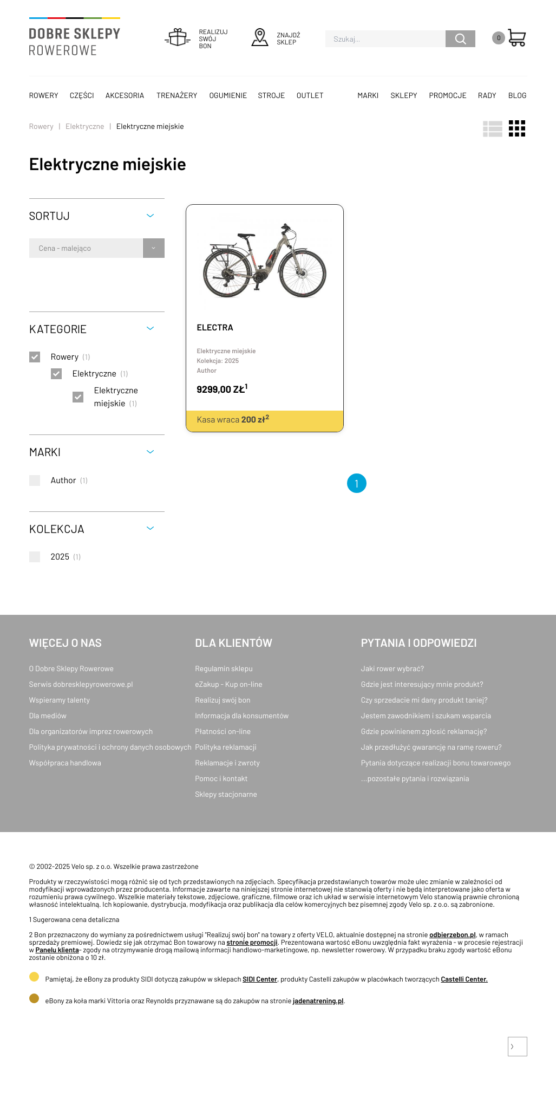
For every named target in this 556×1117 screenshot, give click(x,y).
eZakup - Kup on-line (229, 684)
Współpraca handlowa (65, 762)
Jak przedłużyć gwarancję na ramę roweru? (431, 746)
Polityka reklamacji (226, 746)
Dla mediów (48, 715)
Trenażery (176, 95)
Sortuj (49, 215)
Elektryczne (85, 126)
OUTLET (310, 95)
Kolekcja (56, 528)
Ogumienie (228, 95)
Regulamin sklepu (224, 668)
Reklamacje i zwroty (227, 762)
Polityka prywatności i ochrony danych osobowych (110, 746)
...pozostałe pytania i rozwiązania (415, 778)
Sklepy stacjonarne (226, 793)
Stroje (271, 95)
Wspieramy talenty (59, 699)
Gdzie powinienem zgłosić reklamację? (424, 731)
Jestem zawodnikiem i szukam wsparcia (426, 715)
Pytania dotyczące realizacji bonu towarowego (436, 762)
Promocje (448, 95)
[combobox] (40, 248)
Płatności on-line (223, 731)
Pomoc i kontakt (221, 778)
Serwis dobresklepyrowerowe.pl (81, 684)
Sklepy (404, 95)
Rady (487, 95)
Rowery (43, 95)
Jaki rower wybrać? (392, 668)
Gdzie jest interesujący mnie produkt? (422, 684)
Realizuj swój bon (222, 699)
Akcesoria (125, 95)
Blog (517, 95)
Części (82, 95)
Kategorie (58, 328)
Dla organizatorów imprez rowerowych (91, 731)
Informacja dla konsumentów (242, 715)
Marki (367, 95)
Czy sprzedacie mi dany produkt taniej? (424, 699)
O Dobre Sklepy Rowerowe (71, 668)
